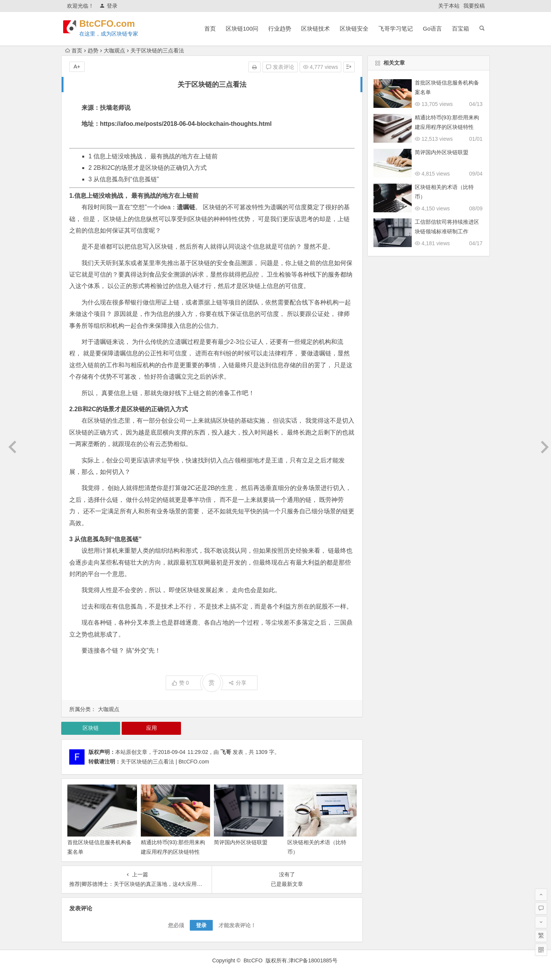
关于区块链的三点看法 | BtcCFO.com (165, 762)
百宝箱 (460, 28)
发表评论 (280, 67)
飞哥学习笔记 (395, 28)
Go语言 (432, 28)
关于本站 (449, 6)
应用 (151, 728)
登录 (108, 6)
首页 (210, 28)
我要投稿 (474, 6)
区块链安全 (354, 28)
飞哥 (225, 752)
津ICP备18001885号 (314, 960)
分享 (237, 683)
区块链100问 (242, 28)
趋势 (93, 50)
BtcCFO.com (112, 23)
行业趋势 (279, 28)
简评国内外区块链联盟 (240, 842)
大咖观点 (114, 50)
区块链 (91, 728)
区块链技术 (315, 28)
